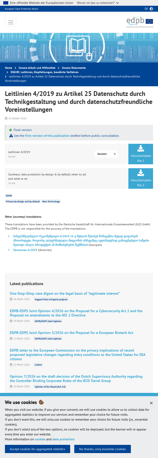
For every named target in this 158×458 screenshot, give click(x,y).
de (146, 8)
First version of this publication (47, 135)
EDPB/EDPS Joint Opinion (48, 320)
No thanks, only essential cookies (102, 449)
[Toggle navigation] (10, 22)
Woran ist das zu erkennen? (98, 3)
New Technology (51, 201)
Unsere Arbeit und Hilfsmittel (37, 68)
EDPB (9, 195)
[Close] (151, 402)
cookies (40, 439)
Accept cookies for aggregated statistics (37, 449)
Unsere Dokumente (74, 68)
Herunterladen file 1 (141, 154)
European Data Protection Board (21, 8)
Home (8, 68)
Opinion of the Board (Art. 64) (50, 386)
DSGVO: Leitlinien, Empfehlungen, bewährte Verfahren (45, 72)
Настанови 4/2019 (25, 250)
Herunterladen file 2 (141, 178)
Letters (38, 364)
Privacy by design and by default (23, 201)
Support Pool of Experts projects (51, 299)
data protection (63, 439)
